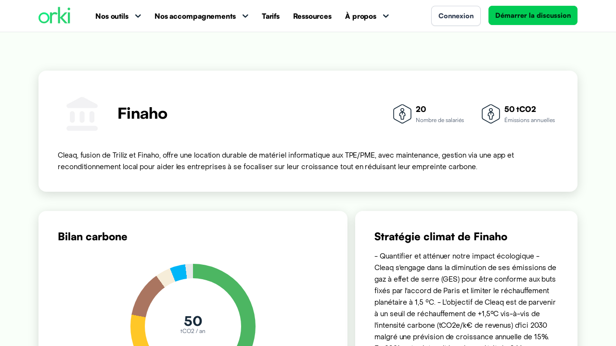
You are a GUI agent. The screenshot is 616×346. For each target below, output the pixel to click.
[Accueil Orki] (54, 16)
